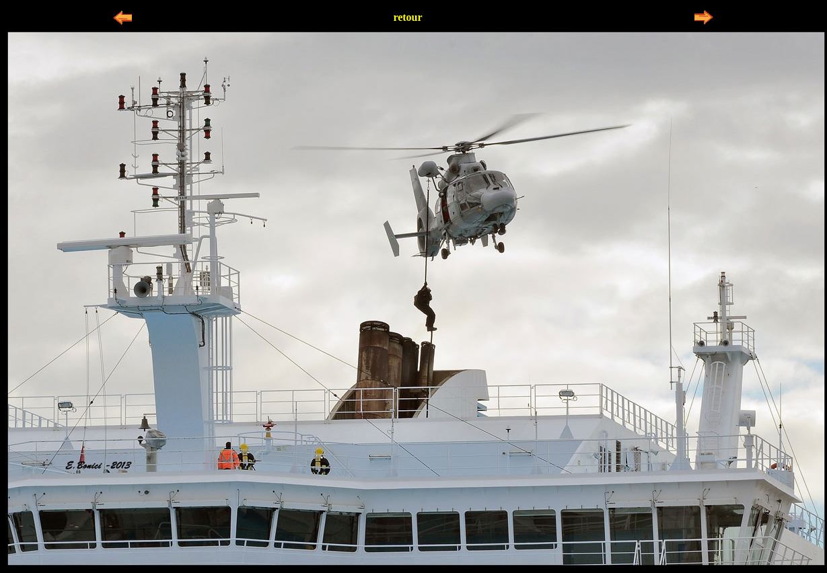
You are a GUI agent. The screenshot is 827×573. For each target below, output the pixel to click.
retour (407, 17)
